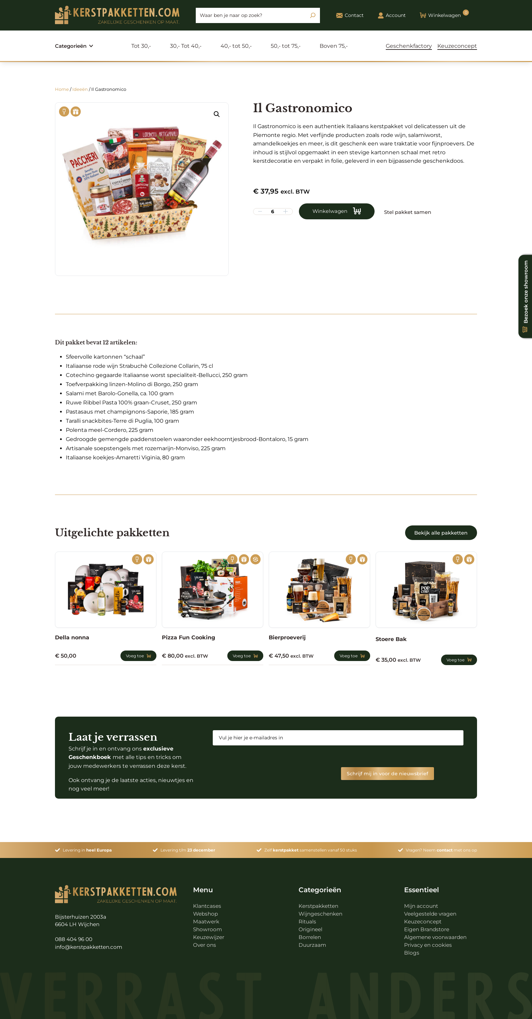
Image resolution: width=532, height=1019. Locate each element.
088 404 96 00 (75, 937)
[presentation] (264, 764)
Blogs (411, 949)
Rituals (308, 918)
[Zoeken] (312, 15)
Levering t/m (187, 847)
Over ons (205, 942)
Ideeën (80, 89)
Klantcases (207, 903)
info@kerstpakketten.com (91, 944)
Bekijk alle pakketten (436, 533)
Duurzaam (313, 942)
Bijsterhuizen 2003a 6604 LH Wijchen (82, 917)
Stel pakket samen (415, 211)
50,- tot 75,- (287, 46)
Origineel (311, 926)
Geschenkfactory (409, 46)
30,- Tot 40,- (187, 46)
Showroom (208, 926)
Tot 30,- (143, 46)
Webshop (206, 910)
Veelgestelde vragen (432, 910)
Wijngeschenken (322, 910)
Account (392, 15)
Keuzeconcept (457, 46)
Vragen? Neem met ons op (441, 847)
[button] (217, 114)
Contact (350, 15)
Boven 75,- (335, 46)
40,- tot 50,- (237, 46)
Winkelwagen (331, 211)
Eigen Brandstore (428, 926)
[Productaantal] (272, 212)
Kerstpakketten (320, 903)
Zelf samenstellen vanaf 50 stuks (310, 847)
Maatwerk (206, 918)
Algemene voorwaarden (437, 934)
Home (62, 89)
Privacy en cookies (429, 942)
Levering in (87, 847)
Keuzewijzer (209, 934)
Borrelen (310, 934)
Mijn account (421, 903)
